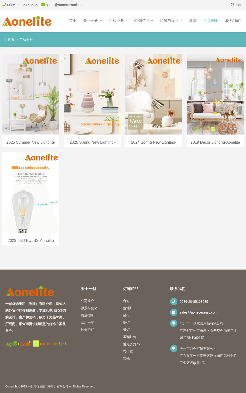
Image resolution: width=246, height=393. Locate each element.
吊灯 (126, 315)
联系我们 (233, 21)
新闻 (193, 21)
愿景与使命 (89, 308)
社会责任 (87, 330)
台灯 (126, 301)
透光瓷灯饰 (131, 344)
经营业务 (118, 21)
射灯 (126, 330)
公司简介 (87, 301)
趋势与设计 (171, 21)
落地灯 (128, 308)
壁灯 (126, 322)
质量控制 (87, 315)
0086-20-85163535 (194, 301)
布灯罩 (128, 351)
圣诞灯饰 (129, 337)
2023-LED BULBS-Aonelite (31, 240)
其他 (126, 359)
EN (236, 5)
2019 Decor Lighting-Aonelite (215, 142)
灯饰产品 (143, 21)
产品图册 (211, 21)
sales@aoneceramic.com (198, 312)
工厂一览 (87, 322)
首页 (73, 21)
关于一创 (92, 21)
